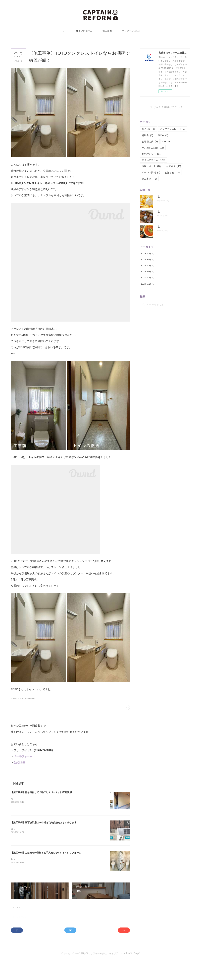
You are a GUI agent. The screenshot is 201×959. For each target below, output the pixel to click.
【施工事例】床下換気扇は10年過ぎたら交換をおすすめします (44, 822)
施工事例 (107, 31)
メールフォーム (23, 756)
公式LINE (19, 762)
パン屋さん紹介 (153, 147)
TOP (63, 31)
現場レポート (151, 166)
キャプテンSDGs (131, 31)
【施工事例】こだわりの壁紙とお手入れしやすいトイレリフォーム (46, 852)
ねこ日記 (148, 129)
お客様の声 (150, 141)
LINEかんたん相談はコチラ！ (165, 107)
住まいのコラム (84, 31)
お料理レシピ (151, 154)
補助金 (147, 135)
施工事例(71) (30, 698)
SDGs (163, 135)
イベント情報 (151, 172)
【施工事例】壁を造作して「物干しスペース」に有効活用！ (42, 792)
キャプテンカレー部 (172, 129)
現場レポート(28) (17, 698)
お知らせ (172, 172)
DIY (166, 141)
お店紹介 (173, 166)
